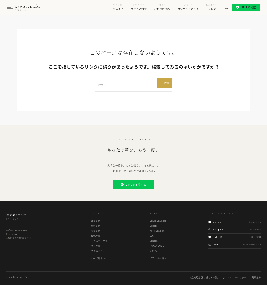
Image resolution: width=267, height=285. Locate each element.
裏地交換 (96, 236)
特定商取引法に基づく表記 (203, 277)
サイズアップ (98, 251)
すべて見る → (98, 258)
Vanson (154, 241)
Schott (153, 226)
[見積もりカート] (226, 7)
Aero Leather (157, 231)
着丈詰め (96, 231)
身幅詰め (96, 226)
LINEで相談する (133, 185)
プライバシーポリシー (235, 277)
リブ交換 (96, 246)
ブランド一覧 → (158, 258)
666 (152, 236)
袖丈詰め (96, 221)
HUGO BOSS (157, 246)
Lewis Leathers (158, 221)
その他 (153, 251)
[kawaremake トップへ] (24, 7)
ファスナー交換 (99, 241)
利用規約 (256, 277)
